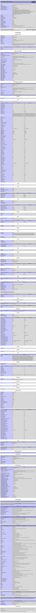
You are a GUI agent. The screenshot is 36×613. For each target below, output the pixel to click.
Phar (18, 280)
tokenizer (18, 387)
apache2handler (18, 34)
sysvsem (18, 381)
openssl (18, 257)
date (18, 186)
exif (18, 199)
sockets (18, 349)
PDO (18, 276)
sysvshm (18, 384)
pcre (18, 266)
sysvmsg (18, 377)
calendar (18, 96)
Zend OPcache (18, 390)
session (18, 312)
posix (18, 298)
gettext (18, 227)
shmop (18, 346)
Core (18, 99)
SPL (18, 352)
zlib (18, 440)
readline (18, 301)
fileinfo (18, 211)
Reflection (18, 308)
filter (18, 216)
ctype (18, 183)
